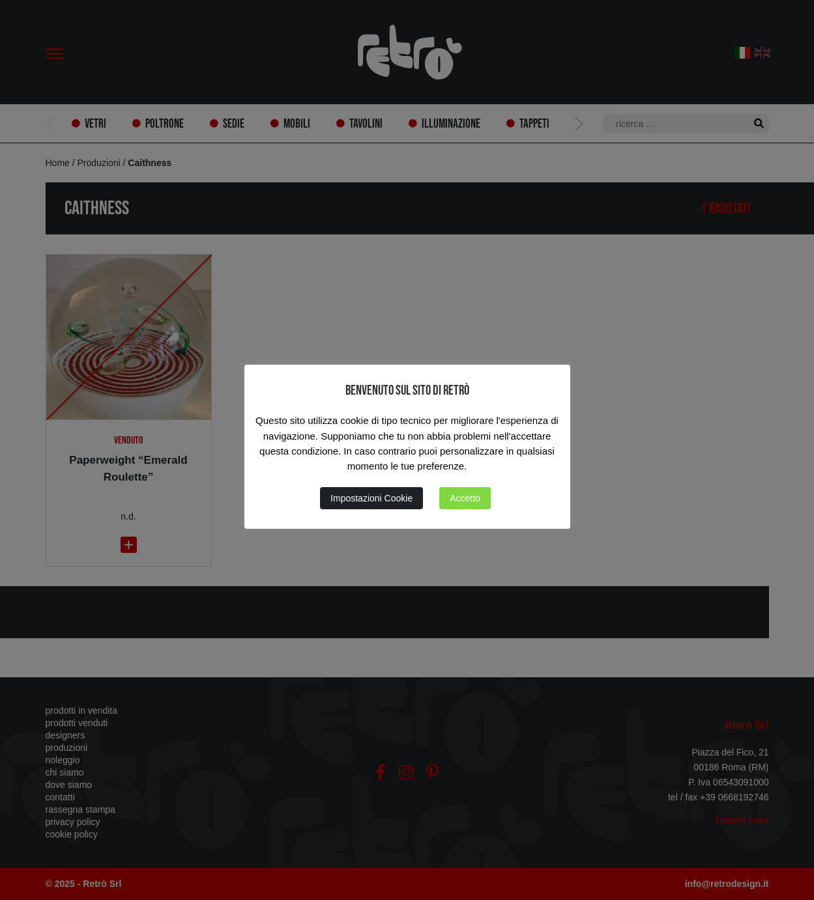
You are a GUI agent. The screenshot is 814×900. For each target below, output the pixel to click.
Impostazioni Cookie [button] (371, 498)
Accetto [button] (465, 498)
